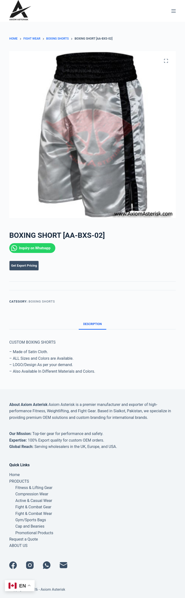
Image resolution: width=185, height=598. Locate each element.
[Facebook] (13, 565)
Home (14, 474)
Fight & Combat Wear (33, 513)
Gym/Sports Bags (30, 520)
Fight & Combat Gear (33, 507)
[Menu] (173, 11)
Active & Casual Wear (33, 500)
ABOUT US (18, 545)
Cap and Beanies (29, 526)
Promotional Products (34, 533)
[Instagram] (30, 565)
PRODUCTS (19, 481)
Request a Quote (23, 539)
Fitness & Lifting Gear (33, 487)
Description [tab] (92, 324)
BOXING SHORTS (42, 301)
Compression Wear (31, 494)
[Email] (63, 565)
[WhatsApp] (46, 565)
